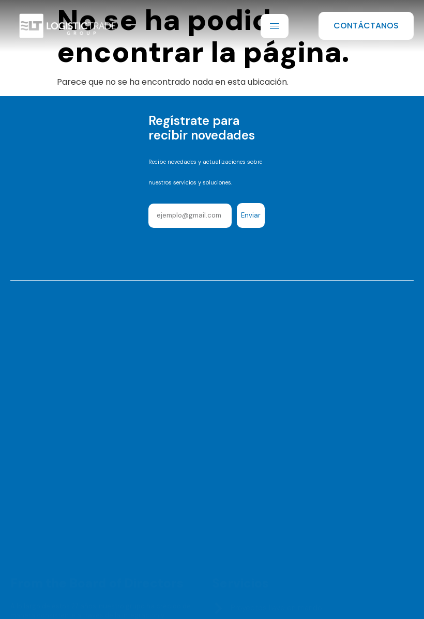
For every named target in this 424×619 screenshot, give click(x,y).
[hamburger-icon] (275, 26)
